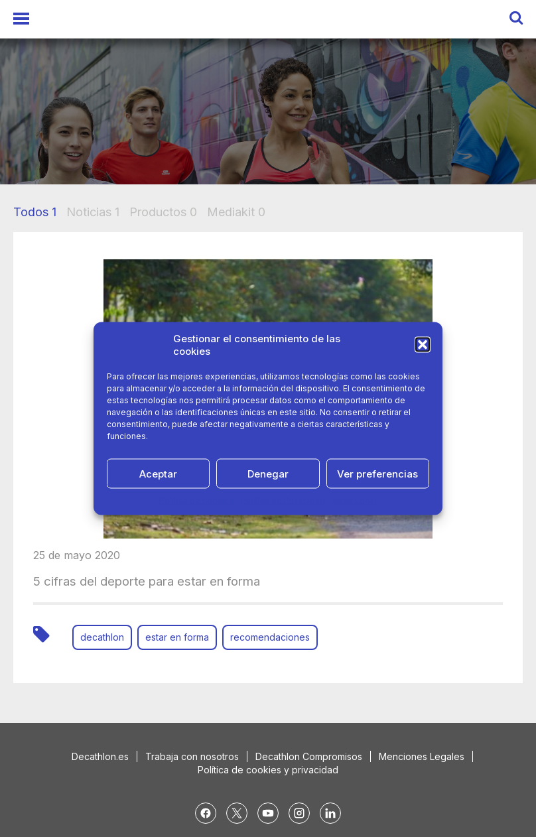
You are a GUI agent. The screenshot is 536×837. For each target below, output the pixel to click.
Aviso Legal (354, 500)
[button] (422, 345)
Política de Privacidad (283, 500)
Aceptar (158, 473)
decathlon (102, 637)
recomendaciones (270, 637)
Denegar (268, 473)
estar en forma (177, 637)
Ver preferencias (377, 473)
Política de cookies (196, 500)
